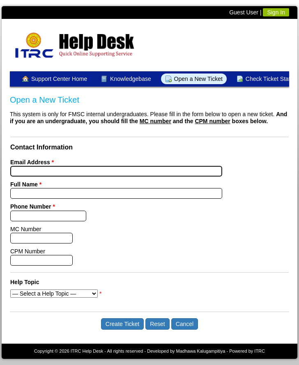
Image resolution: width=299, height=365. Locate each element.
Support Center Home (59, 79)
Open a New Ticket (198, 79)
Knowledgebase (130, 79)
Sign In (276, 12)
